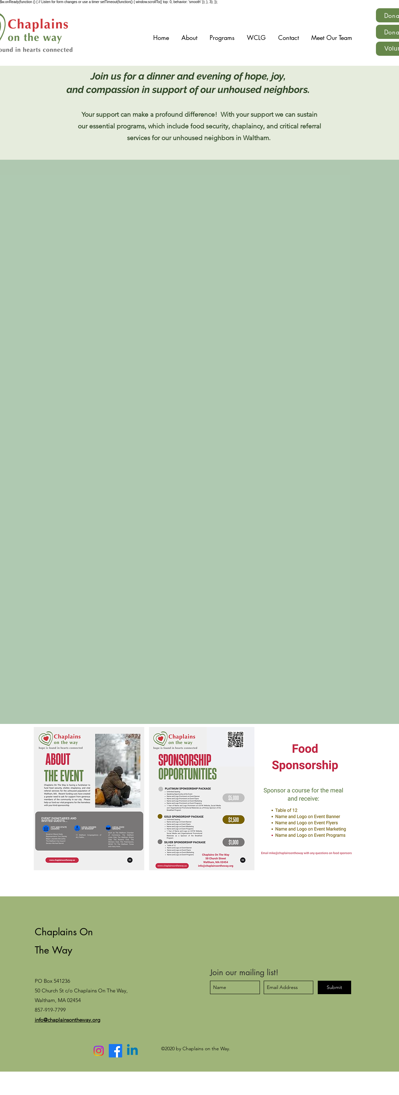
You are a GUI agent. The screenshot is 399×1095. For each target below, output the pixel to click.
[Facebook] (115, 1050)
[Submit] (334, 987)
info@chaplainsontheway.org (67, 1020)
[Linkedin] (132, 1050)
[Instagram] (98, 1050)
